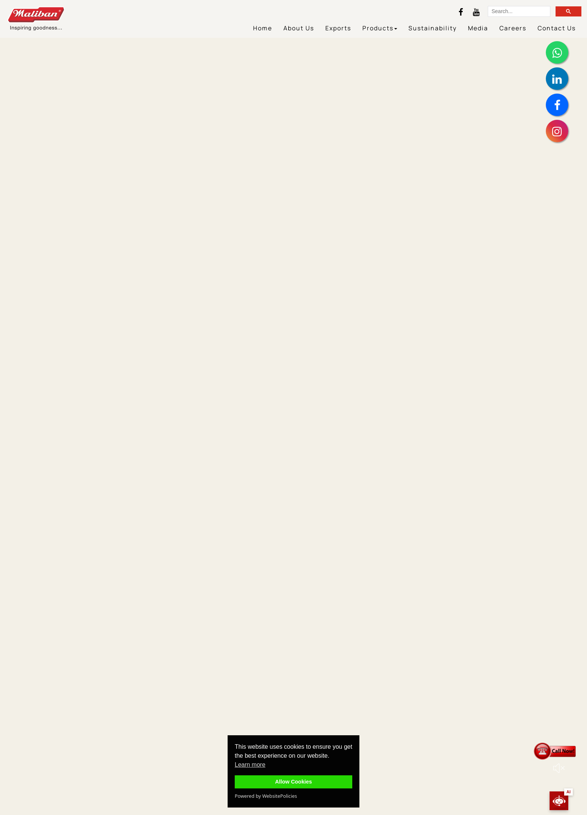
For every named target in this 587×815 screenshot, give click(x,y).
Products (379, 28)
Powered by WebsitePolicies (266, 796)
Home (262, 28)
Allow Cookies (293, 782)
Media (478, 28)
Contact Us (557, 28)
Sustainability (432, 28)
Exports (338, 28)
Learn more (250, 764)
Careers (512, 28)
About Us (298, 28)
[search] (518, 11)
